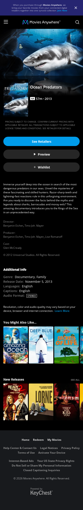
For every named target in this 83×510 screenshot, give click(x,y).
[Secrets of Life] (66, 345)
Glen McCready (12, 248)
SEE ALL (75, 379)
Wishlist (41, 167)
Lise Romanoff (53, 237)
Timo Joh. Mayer (34, 225)
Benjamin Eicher (13, 225)
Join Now (62, 10)
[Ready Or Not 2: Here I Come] (15, 402)
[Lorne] (41, 402)
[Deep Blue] (41, 345)
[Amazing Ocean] (15, 345)
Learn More (62, 311)
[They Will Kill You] (66, 402)
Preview (41, 154)
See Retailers (41, 141)
